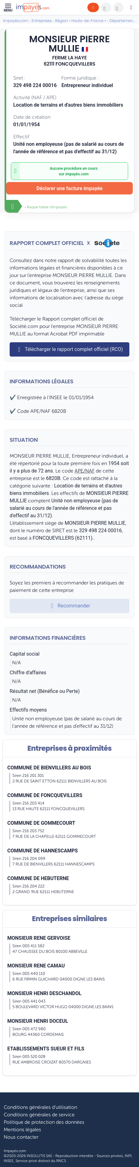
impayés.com (77, 174)
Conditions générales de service (39, 1115)
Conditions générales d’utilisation (40, 1107)
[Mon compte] (131, 7)
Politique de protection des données (44, 1122)
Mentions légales (22, 1129)
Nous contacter (21, 1137)
